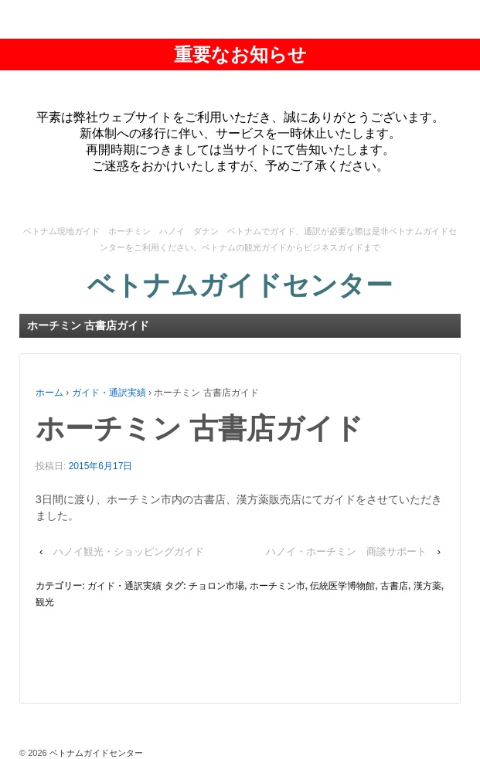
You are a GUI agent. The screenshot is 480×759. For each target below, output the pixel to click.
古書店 (394, 585)
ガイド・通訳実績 (109, 392)
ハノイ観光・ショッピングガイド (128, 551)
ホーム (49, 392)
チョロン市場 (216, 585)
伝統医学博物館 (342, 585)
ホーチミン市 (277, 585)
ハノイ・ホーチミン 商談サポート (346, 551)
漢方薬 (427, 585)
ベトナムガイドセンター (240, 285)
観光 (45, 602)
